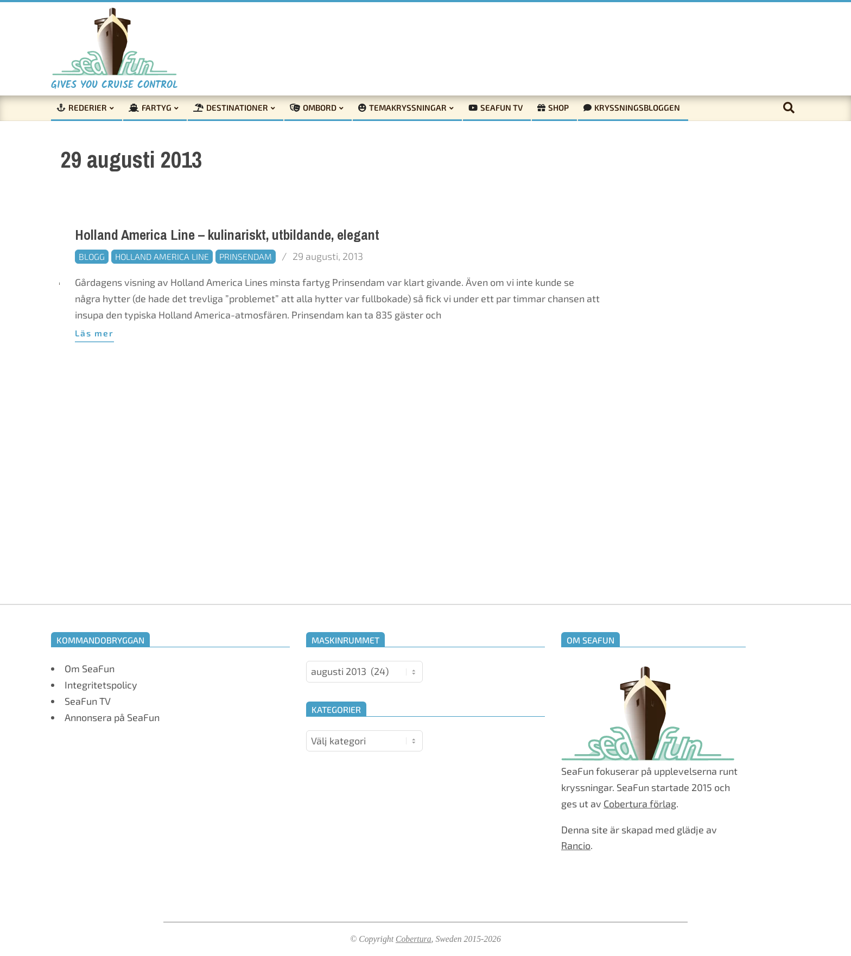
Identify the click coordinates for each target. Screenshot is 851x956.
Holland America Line (162, 256)
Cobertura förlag (640, 804)
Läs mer (94, 333)
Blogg (92, 256)
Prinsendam (245, 256)
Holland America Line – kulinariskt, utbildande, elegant (227, 235)
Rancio (575, 845)
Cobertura (413, 939)
